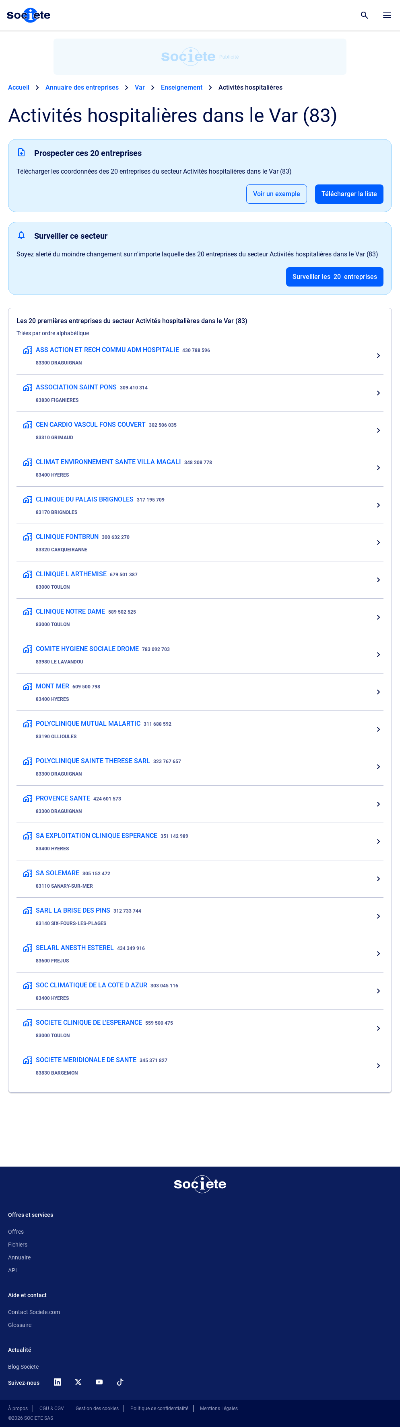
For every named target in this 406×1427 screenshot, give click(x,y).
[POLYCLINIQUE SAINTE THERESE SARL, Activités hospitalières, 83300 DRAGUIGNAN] (199, 766)
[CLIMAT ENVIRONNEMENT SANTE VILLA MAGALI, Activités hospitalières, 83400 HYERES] (199, 467)
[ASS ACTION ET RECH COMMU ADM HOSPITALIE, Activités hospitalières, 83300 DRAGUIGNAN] (199, 355)
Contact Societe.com (34, 1312)
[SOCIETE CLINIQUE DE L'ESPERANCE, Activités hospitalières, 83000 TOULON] (199, 1028)
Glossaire (19, 1325)
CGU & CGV (51, 1408)
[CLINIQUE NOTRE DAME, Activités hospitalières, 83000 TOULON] (199, 617)
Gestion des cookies (97, 1408)
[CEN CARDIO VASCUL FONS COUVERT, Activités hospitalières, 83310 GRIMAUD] (199, 430)
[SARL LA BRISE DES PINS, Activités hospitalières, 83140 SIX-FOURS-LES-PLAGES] (199, 916)
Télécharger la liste (349, 194)
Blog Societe (23, 1367)
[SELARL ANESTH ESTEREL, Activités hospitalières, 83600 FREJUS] (199, 953)
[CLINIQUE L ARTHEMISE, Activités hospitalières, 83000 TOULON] (199, 579)
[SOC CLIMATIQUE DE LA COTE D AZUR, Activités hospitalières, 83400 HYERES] (199, 990)
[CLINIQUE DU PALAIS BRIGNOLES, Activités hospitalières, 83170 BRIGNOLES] (199, 505)
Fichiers (17, 1244)
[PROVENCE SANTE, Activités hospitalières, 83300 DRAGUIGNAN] (199, 804)
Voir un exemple (276, 194)
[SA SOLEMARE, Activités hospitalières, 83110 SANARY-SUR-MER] (199, 878)
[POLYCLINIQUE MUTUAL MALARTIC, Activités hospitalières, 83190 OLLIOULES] (199, 729)
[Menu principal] (387, 15)
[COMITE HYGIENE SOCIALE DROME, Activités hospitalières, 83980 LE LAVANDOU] (199, 654)
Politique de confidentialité (159, 1408)
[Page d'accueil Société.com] (28, 15)
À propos (18, 1408)
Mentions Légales (219, 1408)
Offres (16, 1231)
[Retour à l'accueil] (200, 1184)
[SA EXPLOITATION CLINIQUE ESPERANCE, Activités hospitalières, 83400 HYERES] (199, 841)
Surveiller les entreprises (335, 277)
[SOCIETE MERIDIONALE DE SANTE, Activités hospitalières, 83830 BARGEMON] (199, 1065)
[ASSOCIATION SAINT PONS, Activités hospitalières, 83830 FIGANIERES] (199, 393)
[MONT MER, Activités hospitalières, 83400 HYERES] (199, 692)
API (12, 1270)
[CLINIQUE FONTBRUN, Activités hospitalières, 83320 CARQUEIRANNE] (199, 542)
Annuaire (19, 1257)
